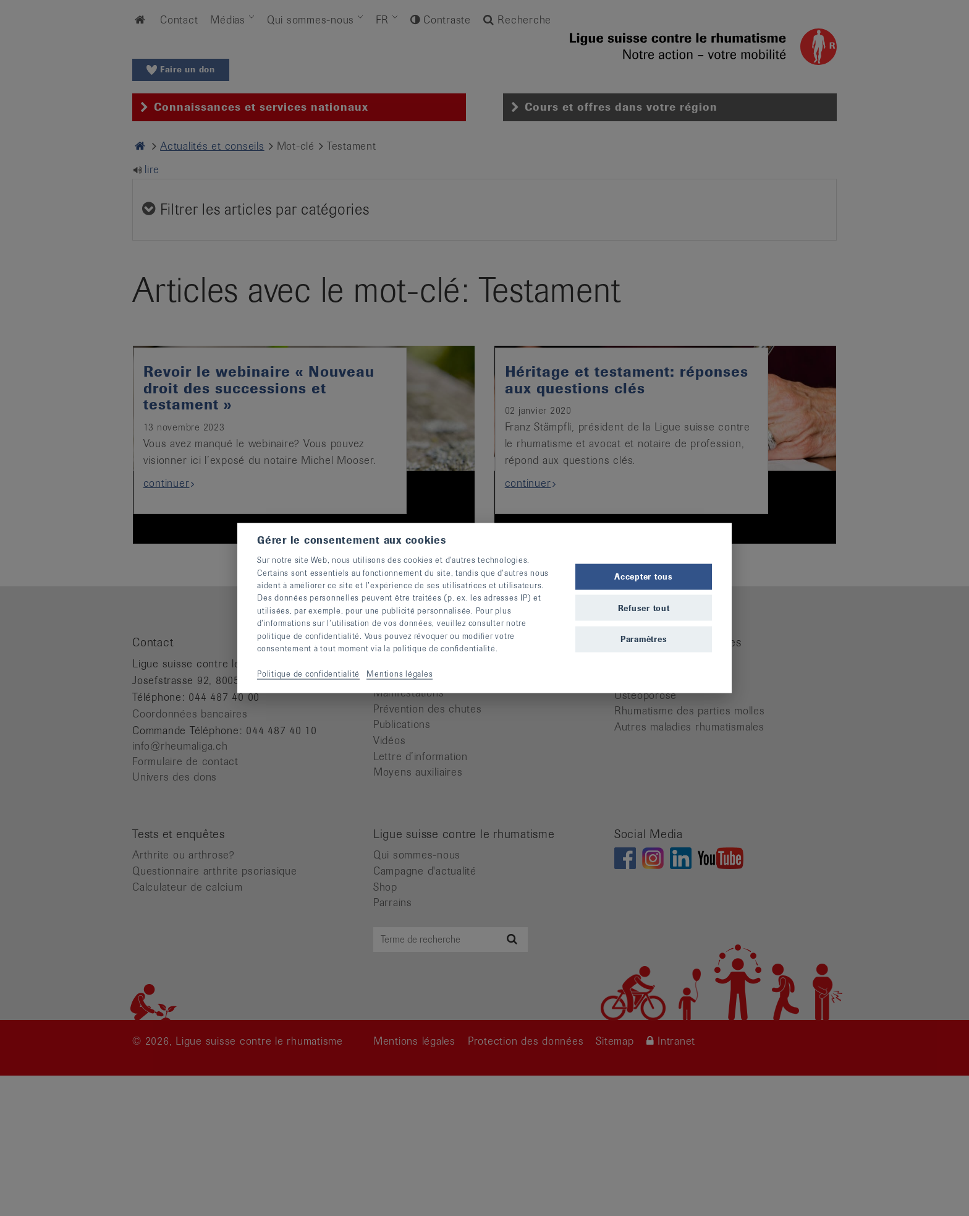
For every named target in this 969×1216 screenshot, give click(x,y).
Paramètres (643, 638)
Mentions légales (399, 673)
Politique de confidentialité (308, 673)
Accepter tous (643, 577)
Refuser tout (644, 607)
